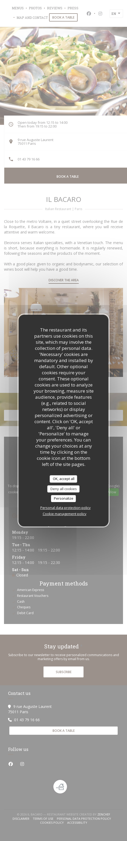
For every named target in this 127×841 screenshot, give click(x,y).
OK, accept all (63, 478)
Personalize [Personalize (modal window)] (63, 498)
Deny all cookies (63, 488)
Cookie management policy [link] (64, 513)
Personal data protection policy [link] (65, 507)
